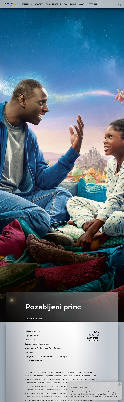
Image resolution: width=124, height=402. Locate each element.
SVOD (81, 4)
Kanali (27, 4)
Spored (38, 4)
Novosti (92, 4)
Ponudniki (70, 4)
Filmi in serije (53, 4)
